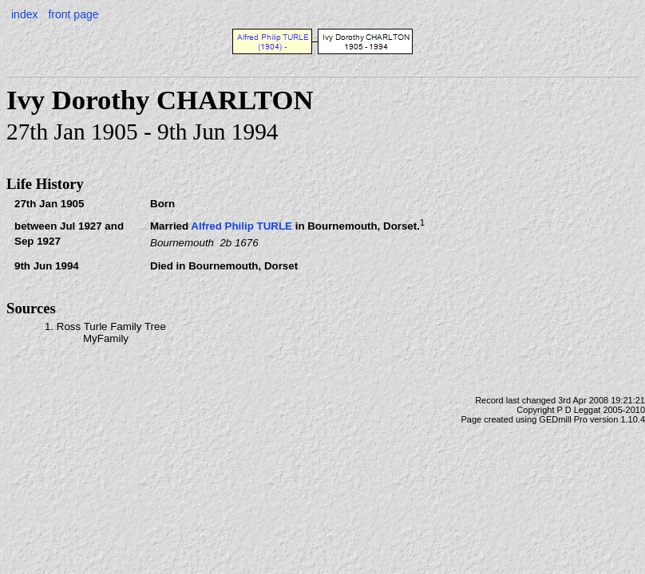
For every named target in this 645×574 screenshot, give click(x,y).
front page (73, 14)
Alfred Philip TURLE (241, 227)
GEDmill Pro (563, 419)
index (24, 14)
